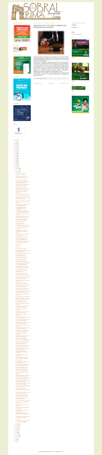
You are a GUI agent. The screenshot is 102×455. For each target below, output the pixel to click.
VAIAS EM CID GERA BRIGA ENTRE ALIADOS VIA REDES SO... (22, 328)
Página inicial (51, 83)
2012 (15, 165)
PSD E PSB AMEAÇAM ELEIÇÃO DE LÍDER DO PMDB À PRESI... (22, 182)
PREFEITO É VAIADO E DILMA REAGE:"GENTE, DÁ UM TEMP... (22, 370)
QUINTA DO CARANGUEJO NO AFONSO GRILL (21, 271)
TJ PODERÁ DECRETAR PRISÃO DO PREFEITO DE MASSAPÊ (22, 336)
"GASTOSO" (17, 245)
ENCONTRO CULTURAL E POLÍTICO (22, 195)
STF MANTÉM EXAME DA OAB (21, 269)
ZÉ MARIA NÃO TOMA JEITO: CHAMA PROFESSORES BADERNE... (22, 381)
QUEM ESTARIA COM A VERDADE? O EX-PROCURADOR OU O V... (22, 349)
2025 (15, 143)
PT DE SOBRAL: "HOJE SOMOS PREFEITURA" (21, 355)
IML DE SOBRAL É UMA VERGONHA (22, 296)
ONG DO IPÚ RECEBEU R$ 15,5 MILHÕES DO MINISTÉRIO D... (21, 239)
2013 (15, 163)
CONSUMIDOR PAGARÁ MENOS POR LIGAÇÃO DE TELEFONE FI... (22, 242)
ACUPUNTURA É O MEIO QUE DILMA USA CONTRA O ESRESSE (22, 421)
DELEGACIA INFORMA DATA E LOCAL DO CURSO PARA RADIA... (22, 286)
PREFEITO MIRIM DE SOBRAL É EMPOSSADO (21, 411)
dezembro (17, 168)
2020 (15, 151)
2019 (15, 153)
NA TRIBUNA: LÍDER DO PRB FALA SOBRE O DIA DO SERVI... (22, 307)
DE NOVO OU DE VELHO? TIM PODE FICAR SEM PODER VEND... (22, 346)
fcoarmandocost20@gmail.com (77, 34)
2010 (15, 439)
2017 (15, 156)
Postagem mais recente (38, 83)
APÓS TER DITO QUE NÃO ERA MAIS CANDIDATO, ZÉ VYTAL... (22, 205)
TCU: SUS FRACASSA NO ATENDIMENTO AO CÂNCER (21, 301)
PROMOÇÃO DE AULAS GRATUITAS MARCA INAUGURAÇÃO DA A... (22, 376)
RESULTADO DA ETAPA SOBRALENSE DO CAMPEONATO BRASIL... (22, 378)
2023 (15, 146)
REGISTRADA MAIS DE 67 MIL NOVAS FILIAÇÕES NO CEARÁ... (22, 386)
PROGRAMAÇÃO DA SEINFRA (21, 248)
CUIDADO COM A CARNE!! (20, 187)
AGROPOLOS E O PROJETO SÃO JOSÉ (22, 276)
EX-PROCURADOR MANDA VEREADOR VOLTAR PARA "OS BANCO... (21, 352)
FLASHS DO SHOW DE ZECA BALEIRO (22, 400)
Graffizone (53, 451)
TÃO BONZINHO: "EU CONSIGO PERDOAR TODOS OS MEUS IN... (22, 396)
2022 (15, 148)
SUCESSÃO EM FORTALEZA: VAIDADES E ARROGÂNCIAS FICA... (22, 261)
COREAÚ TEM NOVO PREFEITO (21, 180)
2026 (15, 141)
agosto (17, 425)
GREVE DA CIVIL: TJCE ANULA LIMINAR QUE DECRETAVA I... (21, 274)
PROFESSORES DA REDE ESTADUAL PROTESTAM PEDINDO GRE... (22, 365)
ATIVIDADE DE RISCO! (19, 221)
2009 (15, 441)
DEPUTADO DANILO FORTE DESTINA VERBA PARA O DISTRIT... (22, 323)
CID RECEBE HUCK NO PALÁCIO (21, 236)
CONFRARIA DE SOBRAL (20, 223)
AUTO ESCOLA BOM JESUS (20, 173)
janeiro (17, 437)
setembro (17, 424)
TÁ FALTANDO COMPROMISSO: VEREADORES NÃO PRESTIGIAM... (22, 211)
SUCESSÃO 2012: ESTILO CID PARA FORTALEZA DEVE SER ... (22, 312)
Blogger (61, 451)
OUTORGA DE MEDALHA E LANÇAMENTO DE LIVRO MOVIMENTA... (20, 208)
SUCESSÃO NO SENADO (20, 174)
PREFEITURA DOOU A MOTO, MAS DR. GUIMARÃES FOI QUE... (22, 198)
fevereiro (17, 435)
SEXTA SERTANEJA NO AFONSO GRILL (22, 253)
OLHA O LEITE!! (18, 243)
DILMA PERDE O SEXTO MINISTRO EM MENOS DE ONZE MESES (23, 292)
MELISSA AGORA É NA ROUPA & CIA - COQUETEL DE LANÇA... (22, 278)
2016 (15, 158)
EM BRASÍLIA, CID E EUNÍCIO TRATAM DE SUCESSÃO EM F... (21, 284)
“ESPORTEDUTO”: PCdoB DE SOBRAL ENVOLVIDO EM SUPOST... (22, 417)
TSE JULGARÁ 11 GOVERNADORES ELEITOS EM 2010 (22, 235)
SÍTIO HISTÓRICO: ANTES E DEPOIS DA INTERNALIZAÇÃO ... (22, 362)
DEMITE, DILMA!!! (19, 360)
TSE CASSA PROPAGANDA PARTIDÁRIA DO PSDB (20, 255)
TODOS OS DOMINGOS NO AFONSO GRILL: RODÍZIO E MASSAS (22, 217)
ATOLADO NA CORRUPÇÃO (20, 259)
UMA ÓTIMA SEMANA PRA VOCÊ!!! (22, 194)
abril (16, 432)
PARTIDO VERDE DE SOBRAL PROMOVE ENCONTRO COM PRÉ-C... (22, 413)
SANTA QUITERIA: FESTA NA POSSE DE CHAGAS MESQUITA (22, 317)
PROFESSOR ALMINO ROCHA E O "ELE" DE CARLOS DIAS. (21, 343)
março (17, 433)
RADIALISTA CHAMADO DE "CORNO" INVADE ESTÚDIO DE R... (22, 393)
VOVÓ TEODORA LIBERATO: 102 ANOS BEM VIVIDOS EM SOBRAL (22, 384)
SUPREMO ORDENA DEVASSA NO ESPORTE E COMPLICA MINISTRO (22, 299)
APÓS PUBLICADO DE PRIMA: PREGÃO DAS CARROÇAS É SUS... (22, 339)
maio (16, 430)
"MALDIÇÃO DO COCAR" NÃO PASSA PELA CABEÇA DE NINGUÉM (22, 189)
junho (17, 429)
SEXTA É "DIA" (18, 247)
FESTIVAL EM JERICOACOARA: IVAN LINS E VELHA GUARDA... (22, 320)
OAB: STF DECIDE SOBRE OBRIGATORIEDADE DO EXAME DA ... (22, 389)
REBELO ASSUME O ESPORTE (21, 257)
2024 (15, 145)
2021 (15, 150)
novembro (17, 169)
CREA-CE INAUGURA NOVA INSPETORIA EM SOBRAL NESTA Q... (22, 177)
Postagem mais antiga (64, 83)
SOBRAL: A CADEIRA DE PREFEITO (22, 341)
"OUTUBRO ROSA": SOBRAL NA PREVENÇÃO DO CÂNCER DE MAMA (21, 231)
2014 (15, 161)
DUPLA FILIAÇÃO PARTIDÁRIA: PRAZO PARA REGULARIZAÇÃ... (22, 358)
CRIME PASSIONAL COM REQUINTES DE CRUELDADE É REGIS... (22, 185)
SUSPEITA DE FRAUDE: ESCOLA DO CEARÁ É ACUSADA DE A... (22, 289)
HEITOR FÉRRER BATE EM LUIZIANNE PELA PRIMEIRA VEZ (22, 251)
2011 (15, 166)
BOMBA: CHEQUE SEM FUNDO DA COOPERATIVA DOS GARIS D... (22, 267)
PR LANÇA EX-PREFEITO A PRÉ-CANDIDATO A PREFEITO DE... (21, 368)
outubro (17, 171)
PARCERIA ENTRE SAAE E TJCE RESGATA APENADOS (21, 398)
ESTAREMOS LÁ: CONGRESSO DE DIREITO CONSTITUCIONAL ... (21, 331)
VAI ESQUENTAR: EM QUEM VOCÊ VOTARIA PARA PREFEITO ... (22, 264)
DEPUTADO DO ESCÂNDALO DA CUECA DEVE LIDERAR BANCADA (22, 226)
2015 (15, 160)
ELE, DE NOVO (18, 419)
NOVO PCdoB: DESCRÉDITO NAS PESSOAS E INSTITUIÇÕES (21, 220)
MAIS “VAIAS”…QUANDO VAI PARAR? (22, 200)
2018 (15, 155)
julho (16, 427)
